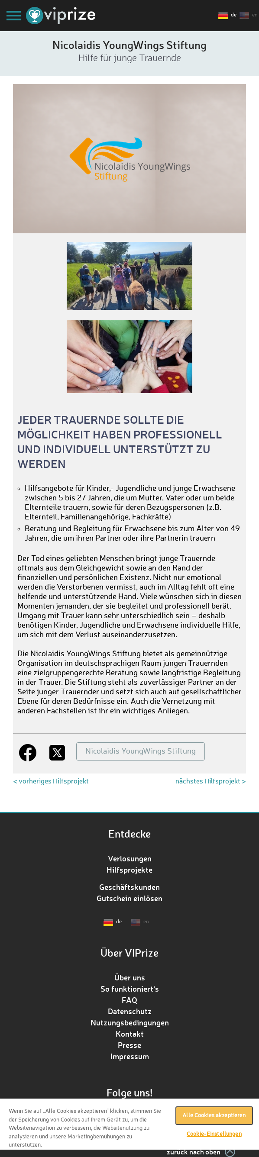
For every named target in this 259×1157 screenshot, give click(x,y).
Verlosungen (130, 858)
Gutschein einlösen (129, 898)
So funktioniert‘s (129, 988)
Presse (129, 1045)
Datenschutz (130, 1011)
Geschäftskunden (129, 887)
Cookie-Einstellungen (214, 1134)
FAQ (129, 1000)
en (255, 15)
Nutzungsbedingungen (130, 1022)
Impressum (129, 1056)
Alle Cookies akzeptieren (214, 1115)
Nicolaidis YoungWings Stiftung (140, 751)
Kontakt (130, 1033)
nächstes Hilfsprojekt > (210, 781)
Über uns (129, 977)
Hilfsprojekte (129, 869)
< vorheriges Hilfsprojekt (51, 781)
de (233, 15)
